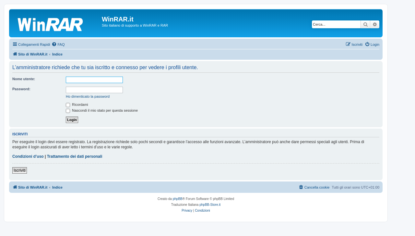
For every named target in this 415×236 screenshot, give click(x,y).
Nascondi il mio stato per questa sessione (102, 110)
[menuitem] (58, 44)
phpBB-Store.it (209, 204)
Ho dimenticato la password (88, 96)
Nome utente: (23, 79)
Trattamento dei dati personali (74, 156)
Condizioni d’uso (28, 156)
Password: (21, 89)
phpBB (178, 199)
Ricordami (77, 104)
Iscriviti (20, 170)
